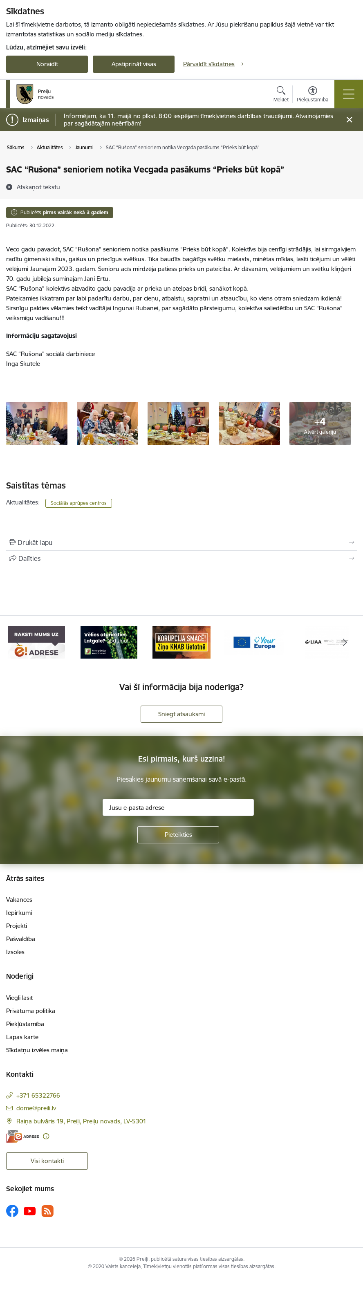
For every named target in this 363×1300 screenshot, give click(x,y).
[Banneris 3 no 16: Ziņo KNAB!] (181, 642)
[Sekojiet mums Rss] (47, 1211)
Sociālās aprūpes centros (79, 503)
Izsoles (15, 952)
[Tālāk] (345, 642)
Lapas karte (22, 1037)
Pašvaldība (20, 939)
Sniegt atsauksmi (181, 714)
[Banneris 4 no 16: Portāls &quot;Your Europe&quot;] (254, 642)
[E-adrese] (22, 1136)
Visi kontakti (47, 1161)
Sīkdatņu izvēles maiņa (37, 1050)
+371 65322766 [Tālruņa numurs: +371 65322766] (38, 1095)
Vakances (19, 899)
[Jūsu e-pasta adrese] (178, 807)
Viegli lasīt (19, 998)
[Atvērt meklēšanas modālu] (281, 95)
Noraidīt (47, 64)
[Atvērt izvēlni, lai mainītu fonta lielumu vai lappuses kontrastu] (312, 95)
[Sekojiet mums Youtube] (30, 1210)
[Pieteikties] (178, 834)
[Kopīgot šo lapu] (181, 558)
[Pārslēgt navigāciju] (348, 94)
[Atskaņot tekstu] (38, 187)
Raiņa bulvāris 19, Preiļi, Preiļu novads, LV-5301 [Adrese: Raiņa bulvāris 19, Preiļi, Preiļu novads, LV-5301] (81, 1121)
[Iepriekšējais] (18, 642)
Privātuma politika (30, 1011)
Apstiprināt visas (134, 64)
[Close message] (349, 120)
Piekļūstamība (25, 1024)
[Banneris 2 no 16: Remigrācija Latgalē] (109, 642)
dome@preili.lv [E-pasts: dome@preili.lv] (36, 1108)
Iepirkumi (19, 913)
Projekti (16, 926)
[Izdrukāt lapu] (181, 542)
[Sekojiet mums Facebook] (12, 1211)
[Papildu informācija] (46, 1136)
